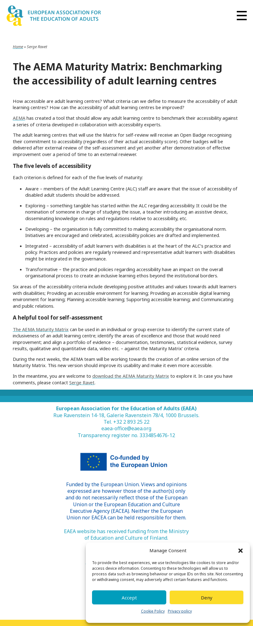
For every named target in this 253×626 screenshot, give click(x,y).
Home (18, 46)
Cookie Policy (153, 611)
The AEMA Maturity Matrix (41, 329)
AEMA (19, 118)
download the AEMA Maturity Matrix (130, 376)
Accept (129, 597)
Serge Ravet (82, 382)
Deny (206, 597)
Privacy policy (180, 611)
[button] (240, 551)
